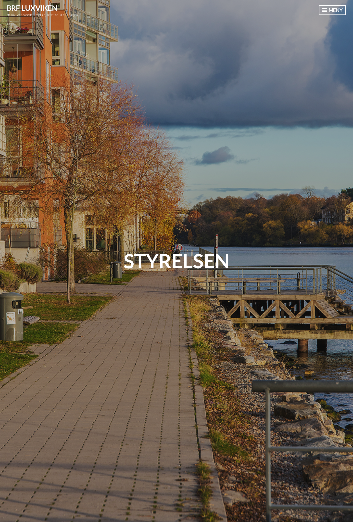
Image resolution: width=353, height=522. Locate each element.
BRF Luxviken (32, 7)
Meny (332, 10)
